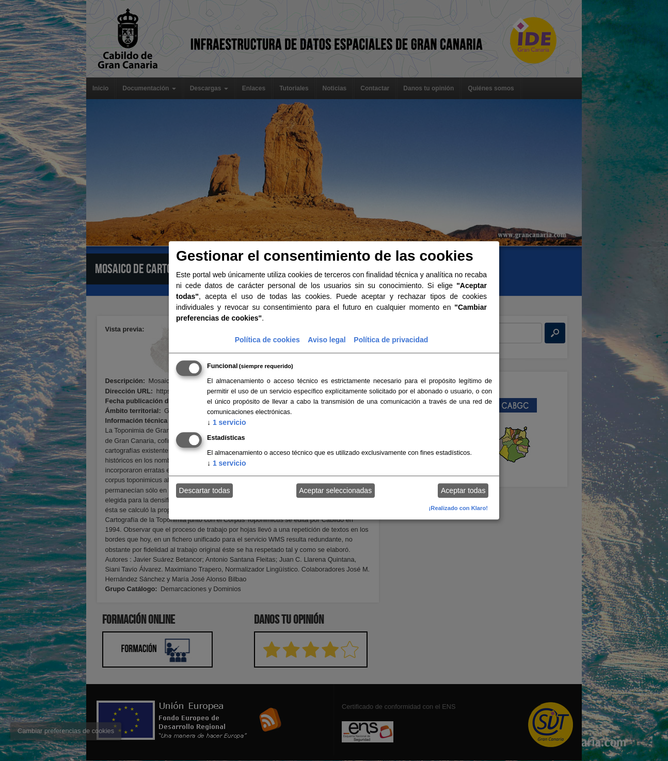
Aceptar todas (463, 490)
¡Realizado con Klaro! (458, 508)
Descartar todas (204, 490)
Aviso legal (326, 340)
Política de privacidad (391, 340)
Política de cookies (267, 340)
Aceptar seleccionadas (335, 490)
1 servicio (226, 422)
